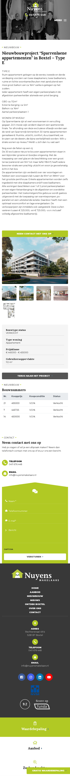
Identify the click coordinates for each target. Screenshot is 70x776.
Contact (35, 612)
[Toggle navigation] (65, 20)
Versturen (34, 556)
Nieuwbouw (35, 596)
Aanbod (35, 592)
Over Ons (35, 608)
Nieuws (35, 600)
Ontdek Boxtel (35, 604)
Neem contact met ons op (34, 233)
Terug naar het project (33, 376)
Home (35, 588)
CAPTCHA (8, 549)
